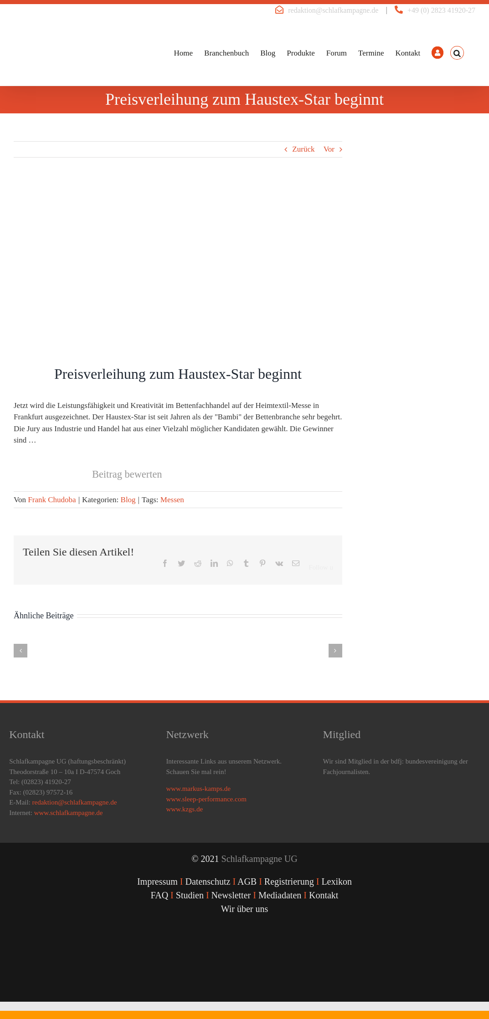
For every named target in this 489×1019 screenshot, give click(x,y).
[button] (457, 52)
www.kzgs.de (184, 809)
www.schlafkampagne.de (68, 812)
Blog (128, 499)
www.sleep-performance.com (206, 799)
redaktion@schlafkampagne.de (333, 10)
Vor (329, 149)
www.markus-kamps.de (198, 788)
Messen (172, 499)
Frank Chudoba (52, 499)
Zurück (303, 149)
